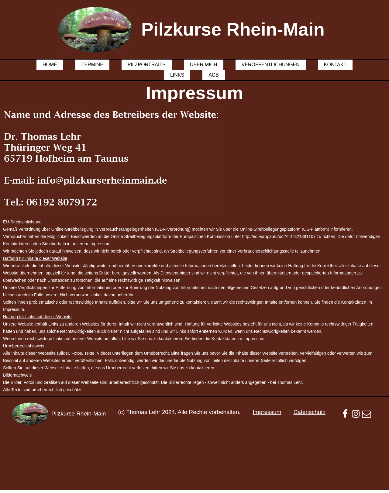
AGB (213, 75)
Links (177, 75)
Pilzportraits (147, 64)
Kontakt (335, 64)
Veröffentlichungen (271, 64)
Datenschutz (309, 412)
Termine (92, 64)
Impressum (267, 412)
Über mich (203, 64)
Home (50, 64)
